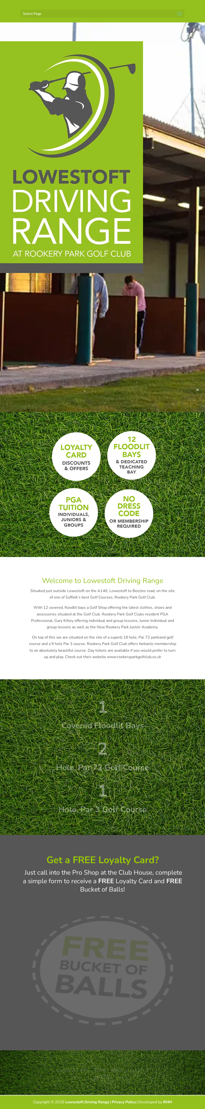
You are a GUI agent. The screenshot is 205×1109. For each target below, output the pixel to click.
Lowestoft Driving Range (87, 1102)
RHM (167, 1102)
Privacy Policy (124, 1102)
